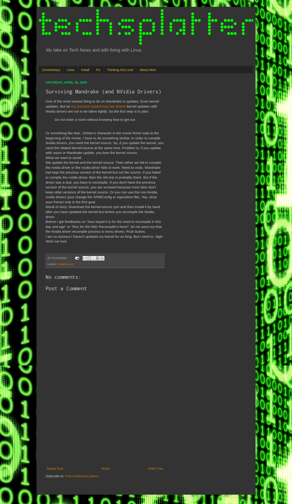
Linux (70, 70)
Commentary (51, 70)
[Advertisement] (105, 428)
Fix (98, 70)
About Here (148, 70)
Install (85, 70)
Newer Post (55, 468)
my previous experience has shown (98, 106)
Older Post (155, 468)
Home (105, 468)
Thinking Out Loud (120, 70)
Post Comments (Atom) (81, 476)
